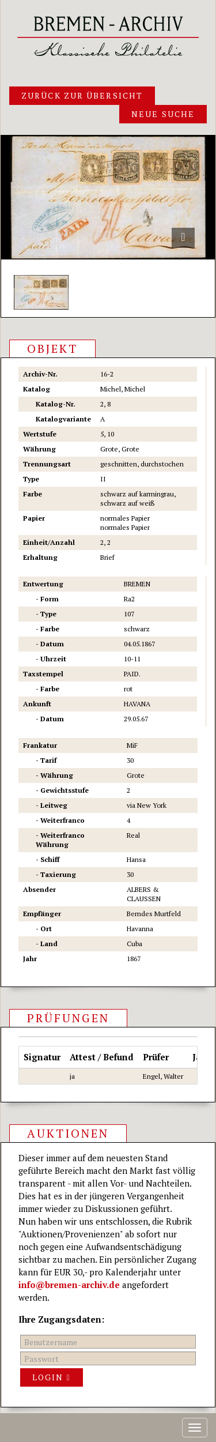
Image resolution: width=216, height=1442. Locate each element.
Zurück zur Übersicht (82, 95)
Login (51, 1377)
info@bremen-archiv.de (69, 1284)
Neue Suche (163, 113)
